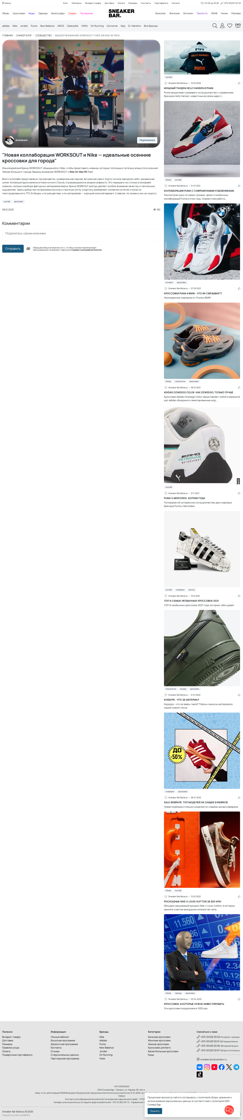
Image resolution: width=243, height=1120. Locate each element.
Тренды (178, 993)
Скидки (72, 13)
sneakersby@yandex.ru (212, 1059)
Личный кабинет (60, 1037)
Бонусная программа (63, 1040)
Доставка (109, 3)
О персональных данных (65, 1054)
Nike (14, 25)
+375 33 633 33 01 (208, 1041)
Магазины (77, 3)
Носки (224, 13)
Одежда (42, 13)
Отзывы (55, 1051)
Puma (34, 25)
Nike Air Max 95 (78, 171)
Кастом (192, 590)
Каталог (176, 3)
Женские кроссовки (159, 1040)
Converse (112, 25)
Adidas (103, 1040)
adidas (6, 25)
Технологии (180, 381)
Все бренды (151, 25)
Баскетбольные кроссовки (163, 1051)
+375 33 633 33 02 (208, 1037)
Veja (123, 25)
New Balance (47, 25)
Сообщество (43, 35)
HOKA (84, 25)
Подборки (180, 590)
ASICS (60, 25)
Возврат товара (93, 3)
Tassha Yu (202, 13)
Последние (86, 13)
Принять (155, 1111)
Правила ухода (10, 1047)
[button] (155, 93)
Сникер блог (24, 35)
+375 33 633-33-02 (230, 3)
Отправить (13, 249)
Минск (6, 3)
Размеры (132, 3)
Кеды (32, 13)
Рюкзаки (236, 13)
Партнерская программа (65, 1058)
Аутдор (183, 689)
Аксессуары (58, 13)
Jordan (24, 25)
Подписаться (147, 140)
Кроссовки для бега (159, 1047)
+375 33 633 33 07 (208, 1050)
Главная (7, 35)
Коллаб (7, 201)
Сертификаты (161, 3)
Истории (169, 282)
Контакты (146, 3)
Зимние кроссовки (158, 1044)
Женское (174, 13)
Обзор (168, 180)
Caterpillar (72, 25)
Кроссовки (19, 13)
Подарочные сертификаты (17, 1054)
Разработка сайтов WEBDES (16, 1115)
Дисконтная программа (64, 1044)
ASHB (214, 13)
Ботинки (188, 13)
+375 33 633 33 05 (208, 1045)
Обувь (5, 13)
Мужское (160, 13)
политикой (218, 1101)
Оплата (121, 3)
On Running (97, 25)
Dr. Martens (134, 25)
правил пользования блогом (87, 249)
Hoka (102, 1058)
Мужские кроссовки (159, 1037)
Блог (65, 3)
